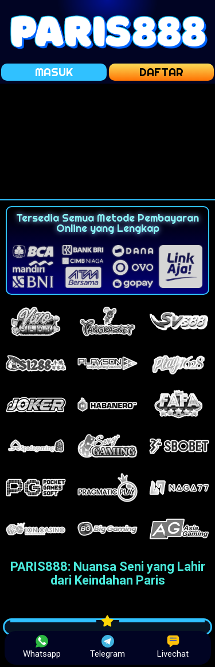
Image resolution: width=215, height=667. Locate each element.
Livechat (173, 647)
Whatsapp (42, 647)
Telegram (107, 647)
